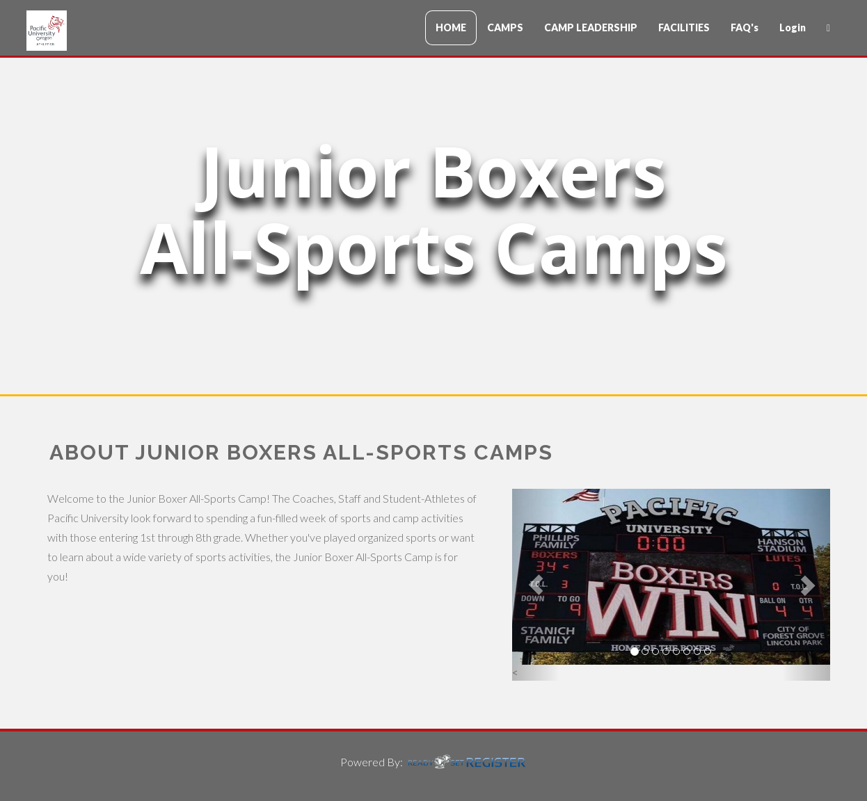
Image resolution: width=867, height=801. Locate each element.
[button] (536, 585)
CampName (109, 30)
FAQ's (744, 27)
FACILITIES (684, 27)
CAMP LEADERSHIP (590, 27)
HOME (451, 27)
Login (792, 27)
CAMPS (505, 27)
